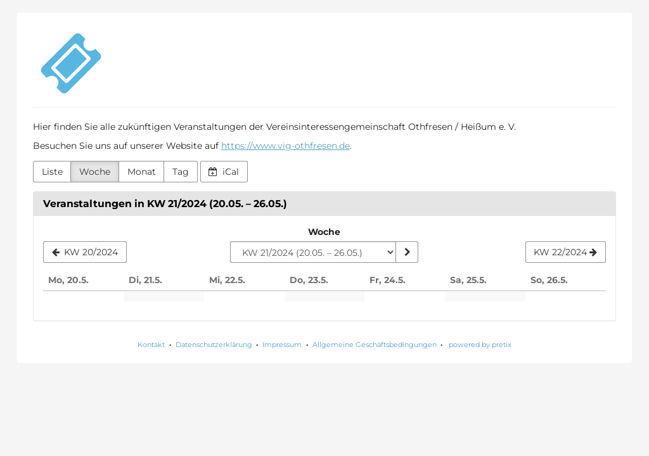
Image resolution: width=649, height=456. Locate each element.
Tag (180, 171)
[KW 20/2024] (85, 252)
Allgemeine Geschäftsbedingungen (374, 344)
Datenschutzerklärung (214, 344)
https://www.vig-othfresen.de (285, 145)
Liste (52, 171)
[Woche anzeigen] (406, 252)
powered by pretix (480, 344)
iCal (224, 171)
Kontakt (151, 344)
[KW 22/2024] (565, 252)
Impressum (282, 344)
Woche (94, 171)
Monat (141, 171)
